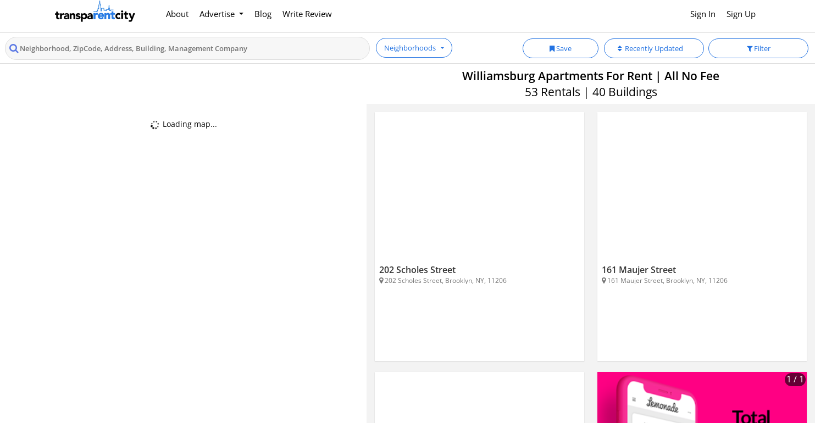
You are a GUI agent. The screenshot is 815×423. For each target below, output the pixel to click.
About (177, 13)
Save (561, 48)
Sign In (703, 13)
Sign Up (741, 13)
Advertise (218, 13)
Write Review (307, 13)
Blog (262, 13)
